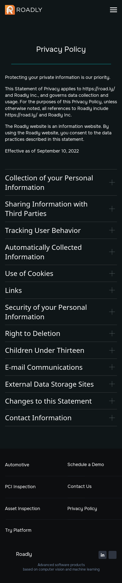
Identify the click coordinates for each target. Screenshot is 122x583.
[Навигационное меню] (113, 9)
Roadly (24, 554)
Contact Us (80, 486)
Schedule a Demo (85, 464)
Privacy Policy (82, 508)
